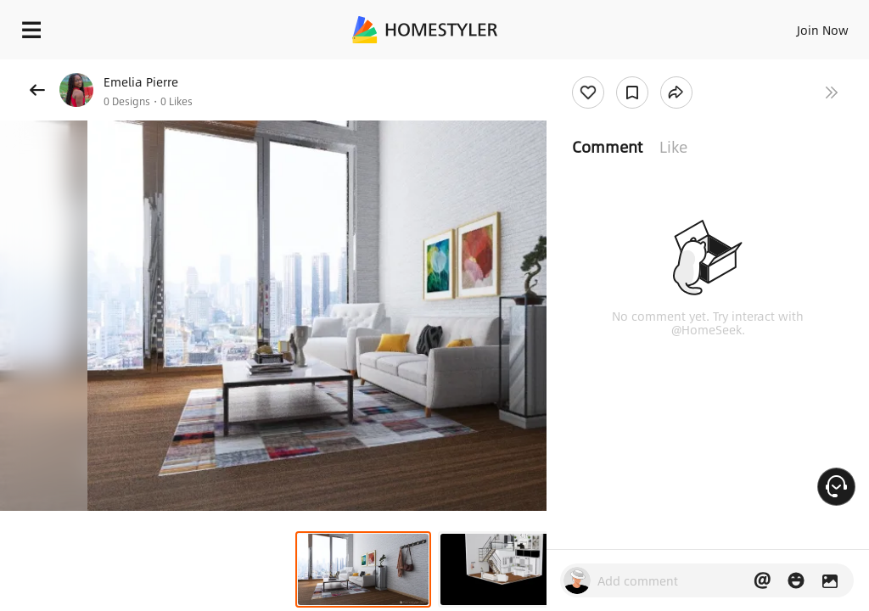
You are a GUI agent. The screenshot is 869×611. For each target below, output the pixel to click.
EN (800, 25)
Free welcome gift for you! (651, 67)
